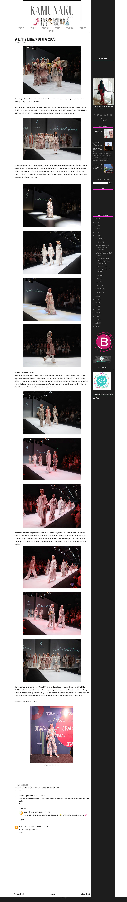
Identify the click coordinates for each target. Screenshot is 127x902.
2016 (96, 303)
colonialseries (23, 787)
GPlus (101, 114)
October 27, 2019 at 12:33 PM (40, 812)
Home (52, 894)
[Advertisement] (52, 875)
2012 (96, 316)
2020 (96, 232)
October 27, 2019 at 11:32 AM (37, 796)
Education (45, 28)
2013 (96, 313)
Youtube (104, 114)
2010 (96, 323)
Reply (21, 804)
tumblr (107, 114)
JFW (42, 787)
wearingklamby (54, 787)
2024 (96, 219)
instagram (111, 114)
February (99, 288)
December (99, 239)
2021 (96, 229)
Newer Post (19, 894)
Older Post (85, 894)
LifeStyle (21, 28)
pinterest (100, 118)
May (98, 278)
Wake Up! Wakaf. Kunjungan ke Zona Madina (103, 269)
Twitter (98, 114)
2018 (96, 296)
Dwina (26, 812)
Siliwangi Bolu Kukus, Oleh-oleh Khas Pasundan (103, 247)
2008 (96, 326)
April (98, 282)
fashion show (36, 787)
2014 (96, 309)
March (98, 285)
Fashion (33, 28)
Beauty (57, 28)
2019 (96, 235)
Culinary (83, 28)
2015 (96, 306)
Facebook (94, 114)
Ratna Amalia (23, 826)
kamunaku (63, 898)
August (98, 275)
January (99, 292)
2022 (96, 225)
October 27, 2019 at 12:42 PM (38, 826)
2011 (96, 319)
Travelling (69, 28)
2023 (96, 222)
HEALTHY (51, 31)
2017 (96, 299)
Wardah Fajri (23, 796)
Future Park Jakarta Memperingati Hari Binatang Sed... (102, 261)
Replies (23, 808)
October (99, 242)
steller (104, 120)
